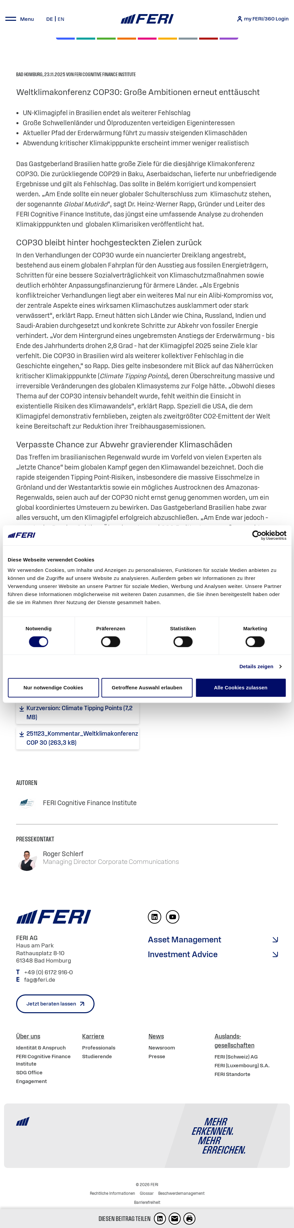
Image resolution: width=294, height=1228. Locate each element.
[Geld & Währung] (188, 39)
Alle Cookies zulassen (241, 687)
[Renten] (106, 39)
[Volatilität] (126, 39)
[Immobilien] (229, 39)
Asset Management (184, 939)
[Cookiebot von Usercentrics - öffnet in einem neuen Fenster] (257, 535)
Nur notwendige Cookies (53, 687)
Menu (27, 19)
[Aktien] (65, 39)
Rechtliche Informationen (112, 1193)
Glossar (147, 1193)
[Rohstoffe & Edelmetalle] (208, 39)
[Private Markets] (85, 39)
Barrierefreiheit (147, 1202)
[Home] (147, 19)
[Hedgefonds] (167, 39)
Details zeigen (256, 666)
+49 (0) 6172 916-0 (49, 972)
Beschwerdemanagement (181, 1193)
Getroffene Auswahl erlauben (147, 687)
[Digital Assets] (147, 39)
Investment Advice (183, 954)
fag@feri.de (39, 979)
